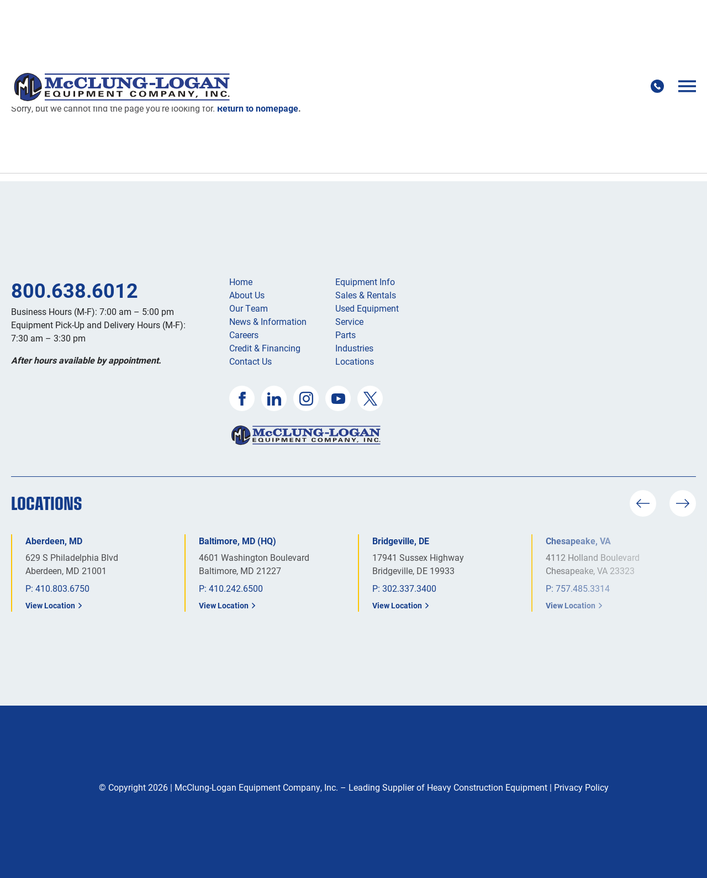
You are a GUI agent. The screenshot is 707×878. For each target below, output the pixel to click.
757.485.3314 (583, 588)
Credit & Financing (264, 348)
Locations (354, 361)
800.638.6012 (74, 290)
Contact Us (250, 361)
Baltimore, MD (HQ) (237, 540)
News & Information (268, 321)
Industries (354, 348)
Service (349, 321)
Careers (243, 334)
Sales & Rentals (365, 295)
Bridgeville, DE (400, 540)
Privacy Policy (581, 787)
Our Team (248, 308)
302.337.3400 (409, 588)
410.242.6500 (236, 588)
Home (240, 281)
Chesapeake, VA (578, 540)
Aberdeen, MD (53, 540)
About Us (247, 295)
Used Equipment (367, 308)
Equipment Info (365, 281)
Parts (345, 334)
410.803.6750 (62, 588)
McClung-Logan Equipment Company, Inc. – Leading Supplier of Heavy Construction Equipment (361, 787)
